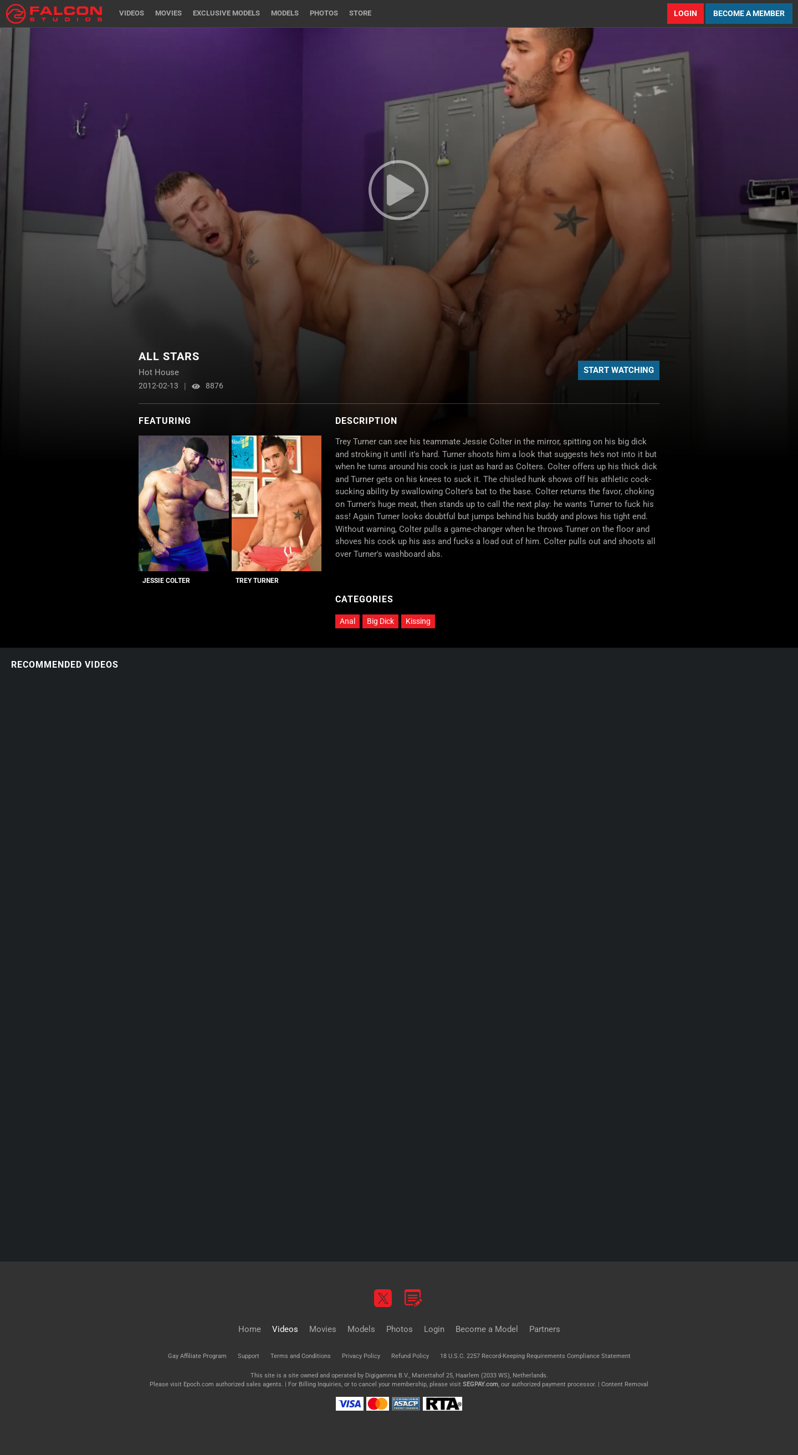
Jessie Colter (166, 581)
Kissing (418, 621)
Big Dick (380, 621)
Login (685, 13)
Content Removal (624, 1384)
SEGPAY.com (480, 1384)
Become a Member (749, 13)
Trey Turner (257, 581)
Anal (347, 621)
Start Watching (619, 370)
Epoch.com (198, 1384)
